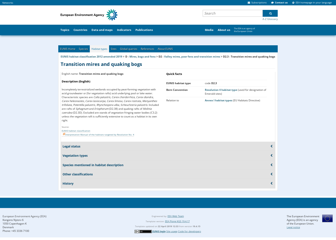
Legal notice (293, 227)
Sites (114, 49)
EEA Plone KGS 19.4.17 (177, 221)
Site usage (171, 231)
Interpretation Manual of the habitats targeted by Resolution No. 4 (99, 134)
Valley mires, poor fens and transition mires (192, 56)
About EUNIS (165, 49)
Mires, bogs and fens (142, 56)
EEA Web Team (176, 216)
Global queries (128, 49)
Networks (7, 2)
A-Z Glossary (270, 19)
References (147, 49)
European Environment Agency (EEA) (24, 216)
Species (83, 49)
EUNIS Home (67, 49)
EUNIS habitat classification (76, 130)
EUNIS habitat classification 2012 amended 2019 (91, 56)
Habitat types (99, 49)
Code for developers (189, 231)
